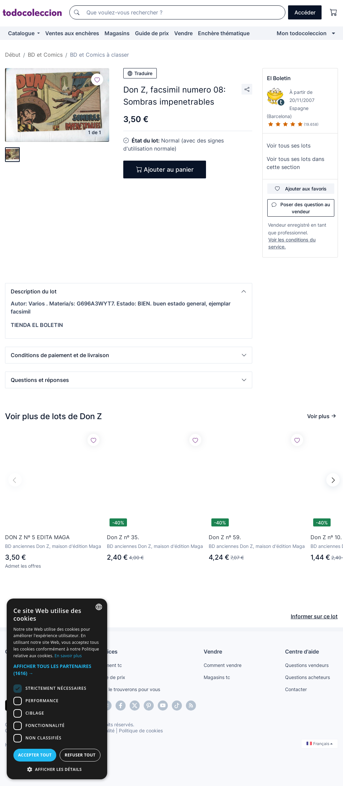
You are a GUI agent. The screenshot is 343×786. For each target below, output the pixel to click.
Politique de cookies (141, 730)
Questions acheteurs (307, 677)
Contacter (296, 689)
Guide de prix (152, 33)
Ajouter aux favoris (301, 188)
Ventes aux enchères (72, 33)
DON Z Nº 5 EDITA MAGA (37, 537)
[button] (129, 291)
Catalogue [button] (22, 33)
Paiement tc (109, 665)
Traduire (140, 73)
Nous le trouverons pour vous (128, 689)
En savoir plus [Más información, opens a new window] (68, 656)
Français (319, 743)
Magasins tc (217, 677)
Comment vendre (223, 665)
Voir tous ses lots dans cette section (295, 163)
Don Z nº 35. (123, 537)
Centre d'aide (302, 651)
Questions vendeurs (307, 665)
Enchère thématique (224, 33)
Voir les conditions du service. (292, 243)
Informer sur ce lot (314, 616)
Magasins (117, 33)
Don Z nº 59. (225, 537)
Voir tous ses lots (289, 145)
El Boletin (279, 78)
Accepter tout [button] (35, 755)
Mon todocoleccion (302, 33)
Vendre (183, 33)
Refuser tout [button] (80, 755)
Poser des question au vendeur (301, 208)
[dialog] (57, 689)
